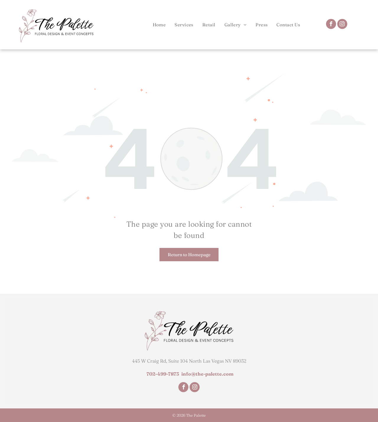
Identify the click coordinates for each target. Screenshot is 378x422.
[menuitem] (159, 24)
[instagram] (342, 24)
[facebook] (331, 24)
